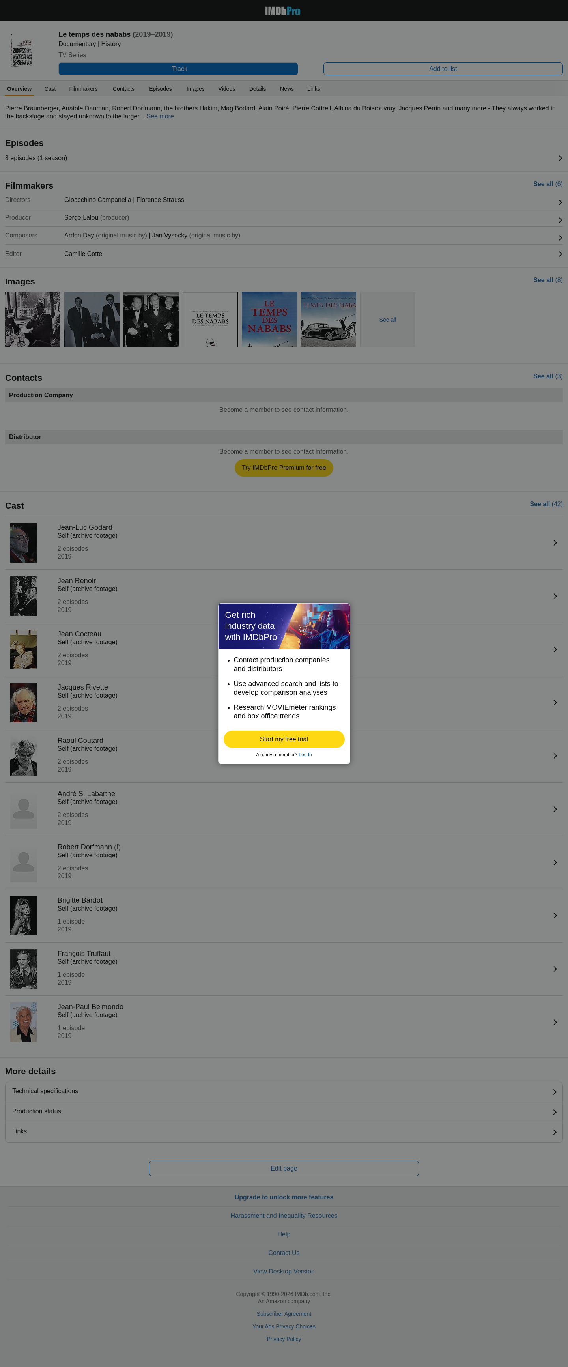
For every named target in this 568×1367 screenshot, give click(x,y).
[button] (284, 739)
